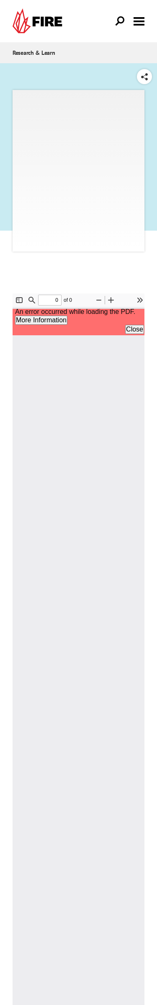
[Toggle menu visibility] (139, 20)
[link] (39, 21)
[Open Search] (120, 21)
